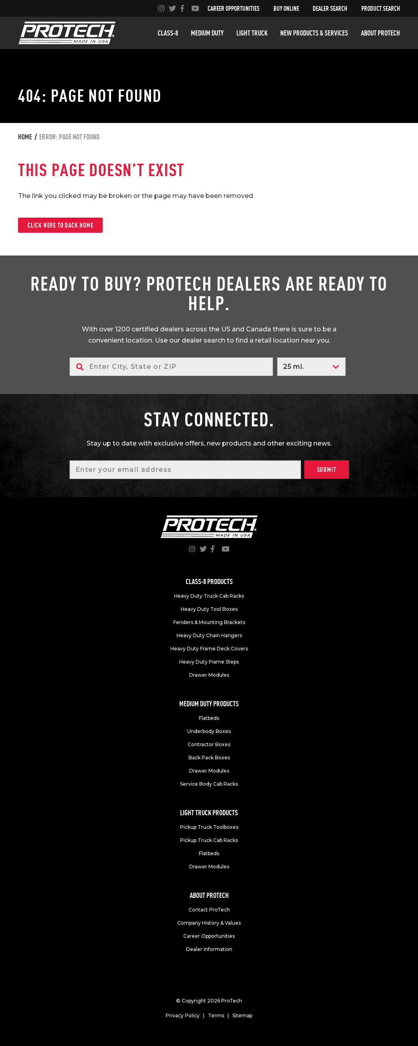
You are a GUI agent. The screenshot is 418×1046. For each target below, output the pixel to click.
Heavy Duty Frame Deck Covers (209, 649)
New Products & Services (314, 33)
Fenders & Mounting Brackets (209, 622)
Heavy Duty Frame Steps (209, 662)
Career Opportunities (234, 8)
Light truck (251, 33)
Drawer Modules (209, 675)
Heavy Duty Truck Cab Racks (209, 596)
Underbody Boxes (209, 731)
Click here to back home (60, 225)
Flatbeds (209, 718)
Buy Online (286, 8)
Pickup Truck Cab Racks (209, 840)
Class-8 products (209, 581)
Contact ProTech (209, 910)
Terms (216, 1015)
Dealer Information (209, 949)
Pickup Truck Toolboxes (209, 827)
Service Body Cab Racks (209, 784)
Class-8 (168, 33)
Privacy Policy (183, 1015)
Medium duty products (209, 703)
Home (25, 137)
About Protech (380, 33)
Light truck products (209, 812)
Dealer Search (330, 8)
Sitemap (242, 1015)
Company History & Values (209, 923)
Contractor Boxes (209, 744)
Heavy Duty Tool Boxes (209, 609)
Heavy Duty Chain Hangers (209, 635)
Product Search (380, 8)
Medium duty (207, 33)
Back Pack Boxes (209, 758)
